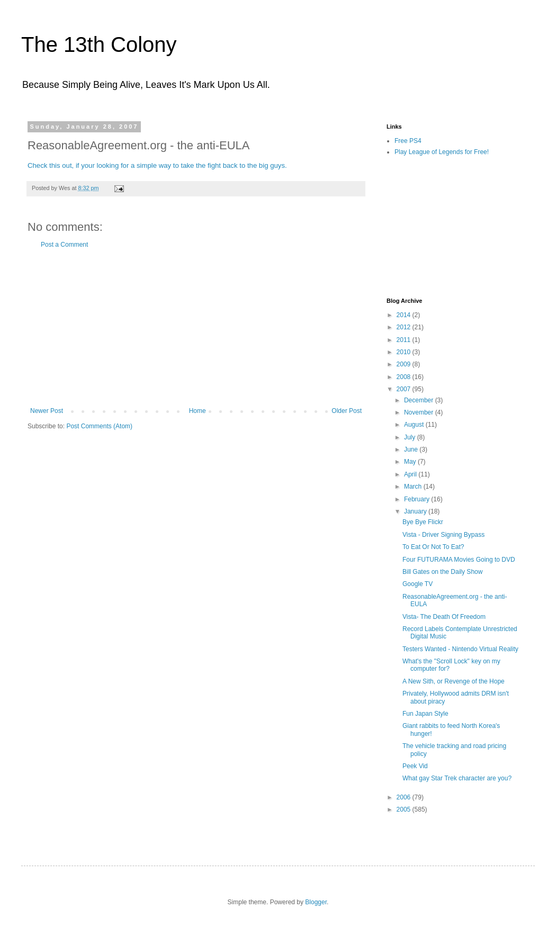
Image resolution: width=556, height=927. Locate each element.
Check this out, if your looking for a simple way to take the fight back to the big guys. (157, 165)
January (416, 511)
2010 (404, 352)
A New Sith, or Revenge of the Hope (453, 681)
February (417, 499)
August (415, 424)
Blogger (316, 902)
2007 (404, 389)
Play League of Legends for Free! (441, 152)
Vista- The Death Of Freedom (444, 616)
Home (197, 411)
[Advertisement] (195, 328)
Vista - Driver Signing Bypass (443, 534)
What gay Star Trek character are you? (457, 778)
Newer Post (46, 411)
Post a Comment (64, 244)
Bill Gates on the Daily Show (442, 571)
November (419, 412)
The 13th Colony (99, 44)
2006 (404, 797)
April (411, 474)
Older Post (346, 411)
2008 (404, 377)
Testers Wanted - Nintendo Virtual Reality (460, 649)
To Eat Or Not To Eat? (433, 547)
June (411, 449)
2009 (404, 364)
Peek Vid (415, 766)
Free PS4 (408, 141)
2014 (404, 315)
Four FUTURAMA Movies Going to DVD (458, 559)
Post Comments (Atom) (99, 426)
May (411, 461)
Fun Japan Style (425, 713)
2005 (404, 809)
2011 (404, 340)
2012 (404, 327)
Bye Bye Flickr (422, 522)
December (419, 400)
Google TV (417, 584)
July (410, 437)
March (414, 486)
